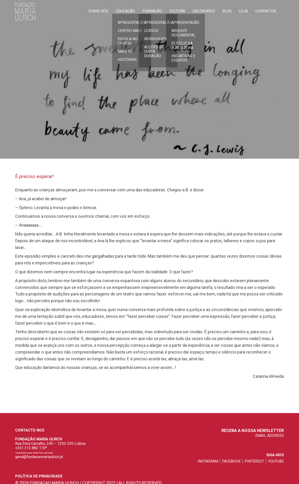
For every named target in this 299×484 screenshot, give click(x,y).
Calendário (203, 11)
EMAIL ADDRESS (269, 435)
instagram (208, 461)
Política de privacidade (39, 476)
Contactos (265, 11)
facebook (231, 461)
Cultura (177, 11)
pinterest (254, 461)
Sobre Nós (98, 11)
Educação (125, 11)
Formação (152, 11)
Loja (243, 11)
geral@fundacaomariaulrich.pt (39, 457)
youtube (276, 461)
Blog (226, 11)
